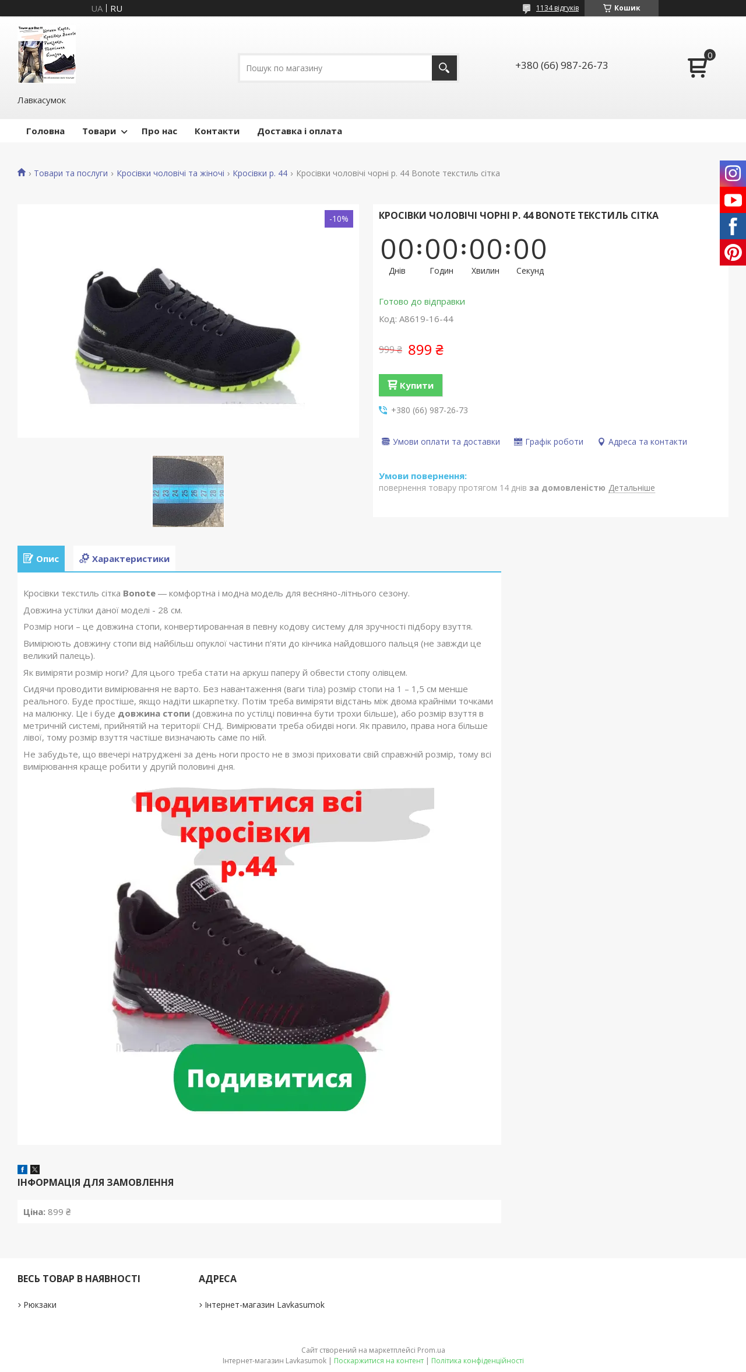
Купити (417, 385)
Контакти (217, 131)
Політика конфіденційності (477, 1361)
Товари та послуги (71, 173)
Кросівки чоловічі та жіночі (170, 173)
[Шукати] (444, 68)
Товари (99, 131)
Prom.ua (431, 1350)
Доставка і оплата (299, 131)
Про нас (159, 131)
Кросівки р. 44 (260, 173)
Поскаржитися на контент (379, 1361)
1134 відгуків (557, 8)
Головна (45, 131)
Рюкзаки (40, 1304)
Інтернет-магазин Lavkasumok (265, 1304)
